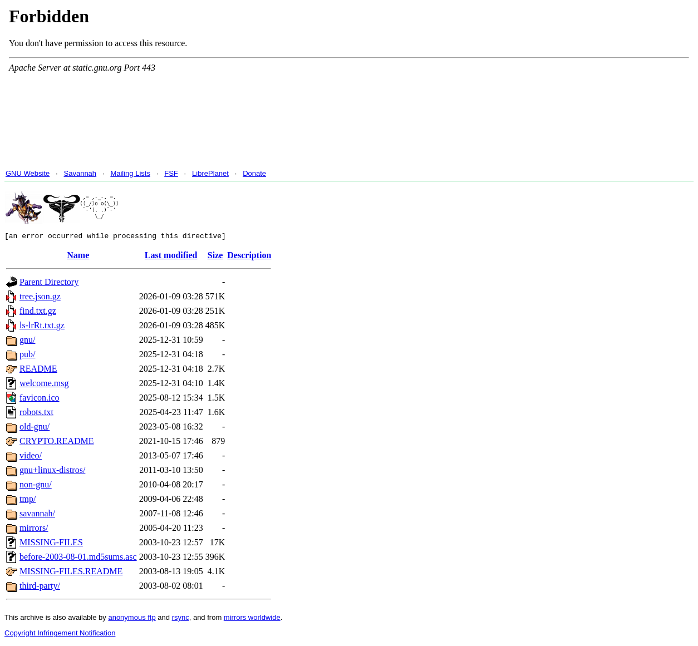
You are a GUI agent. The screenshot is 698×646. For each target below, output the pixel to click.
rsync (180, 619)
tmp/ (27, 500)
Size (215, 257)
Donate (254, 173)
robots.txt (36, 413)
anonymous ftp (131, 619)
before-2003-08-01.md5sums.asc (78, 558)
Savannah (80, 173)
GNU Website (28, 173)
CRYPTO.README (56, 442)
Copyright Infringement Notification (59, 634)
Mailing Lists (130, 173)
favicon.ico (39, 399)
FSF (171, 173)
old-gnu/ (34, 428)
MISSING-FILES (51, 544)
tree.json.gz (40, 298)
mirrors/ (33, 529)
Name (78, 257)
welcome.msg (43, 384)
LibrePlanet (210, 173)
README (38, 370)
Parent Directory (48, 283)
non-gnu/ (35, 486)
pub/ (27, 356)
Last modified (171, 257)
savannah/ (37, 515)
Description (249, 257)
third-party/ (39, 587)
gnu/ (27, 341)
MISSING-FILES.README (70, 573)
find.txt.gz (37, 312)
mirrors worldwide (252, 619)
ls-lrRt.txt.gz (42, 327)
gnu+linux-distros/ (52, 471)
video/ (30, 457)
